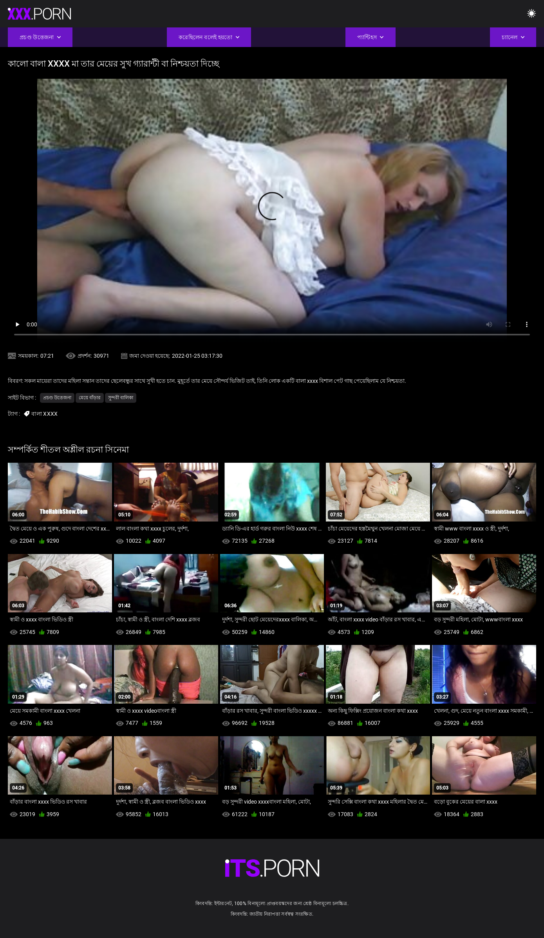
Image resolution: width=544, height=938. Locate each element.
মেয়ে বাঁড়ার (90, 397)
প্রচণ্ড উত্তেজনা (57, 397)
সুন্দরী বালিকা (120, 397)
